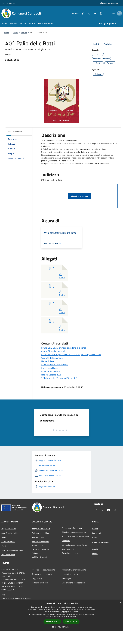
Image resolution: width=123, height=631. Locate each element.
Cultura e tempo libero (41, 533)
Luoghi (95, 549)
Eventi (95, 553)
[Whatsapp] (97, 13)
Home (6, 32)
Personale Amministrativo (12, 550)
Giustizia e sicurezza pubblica (74, 531)
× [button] (120, 602)
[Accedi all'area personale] (109, 3)
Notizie (24, 32)
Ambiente (66, 540)
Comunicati (96, 533)
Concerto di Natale (49, 368)
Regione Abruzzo (8, 3)
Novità (15, 32)
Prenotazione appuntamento (43, 569)
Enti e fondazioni (8, 541)
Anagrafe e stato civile (41, 528)
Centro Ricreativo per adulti (53, 351)
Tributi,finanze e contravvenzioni (75, 536)
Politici (4, 546)
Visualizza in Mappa (79, 196)
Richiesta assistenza (40, 582)
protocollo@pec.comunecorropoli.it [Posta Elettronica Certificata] (16, 598)
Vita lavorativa (38, 537)
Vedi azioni (109, 44)
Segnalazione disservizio (42, 574)
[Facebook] (79, 13)
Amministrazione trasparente (74, 569)
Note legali (66, 578)
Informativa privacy (70, 574)
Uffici (3, 537)
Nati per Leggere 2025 (51, 374)
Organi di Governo (8, 528)
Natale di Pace (47, 361)
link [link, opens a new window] (75, 617)
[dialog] (61, 615)
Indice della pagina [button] (15, 131)
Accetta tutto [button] (52, 622)
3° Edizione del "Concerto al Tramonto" (59, 378)
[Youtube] (91, 13)
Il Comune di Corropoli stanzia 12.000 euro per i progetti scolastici (71, 354)
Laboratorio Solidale (50, 371)
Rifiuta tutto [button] (71, 621)
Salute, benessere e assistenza (74, 544)
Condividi (97, 44)
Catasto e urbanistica (40, 549)
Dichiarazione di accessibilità (73, 582)
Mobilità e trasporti (39, 557)
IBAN (3, 586)
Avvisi (94, 537)
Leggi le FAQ (37, 578)
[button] (61, 627)
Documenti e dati (8, 554)
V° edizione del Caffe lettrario (54, 364)
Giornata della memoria (52, 358)
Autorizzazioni (68, 549)
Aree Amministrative (9, 533)
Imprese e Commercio (40, 541)
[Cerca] (119, 13)
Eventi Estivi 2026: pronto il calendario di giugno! (63, 347)
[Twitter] (85, 13)
